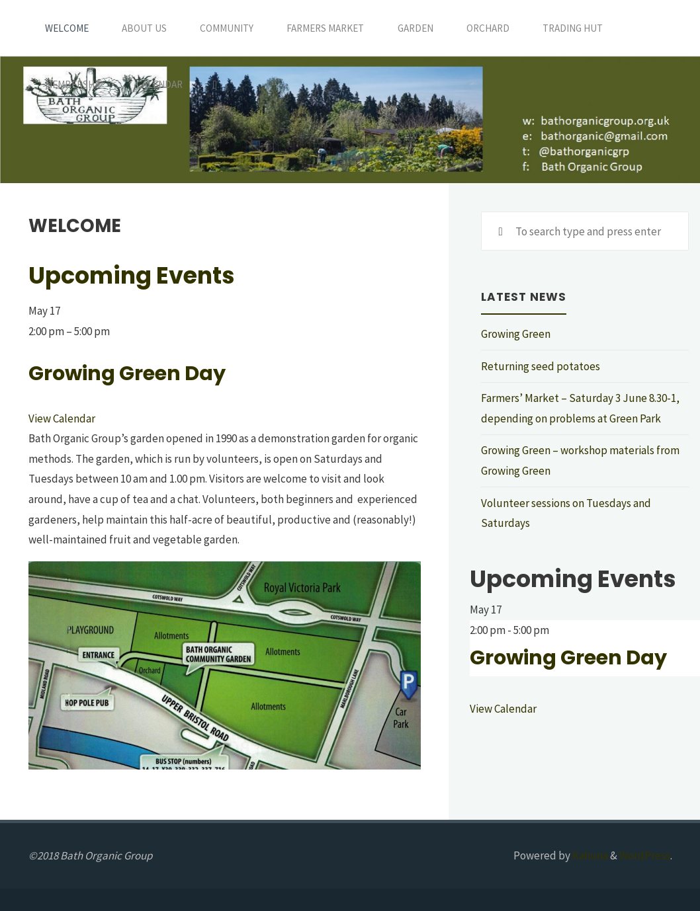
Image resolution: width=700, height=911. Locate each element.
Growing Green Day (127, 373)
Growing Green (515, 334)
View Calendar (61, 418)
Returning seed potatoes (540, 366)
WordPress (644, 855)
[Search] (215, 84)
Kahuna (589, 855)
